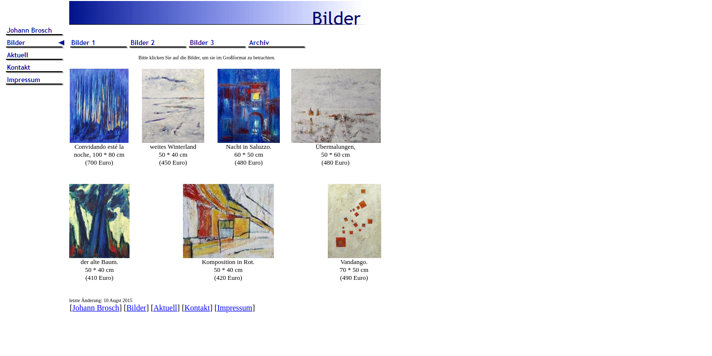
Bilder (136, 308)
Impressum (234, 308)
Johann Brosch (95, 308)
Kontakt (197, 308)
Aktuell (165, 308)
